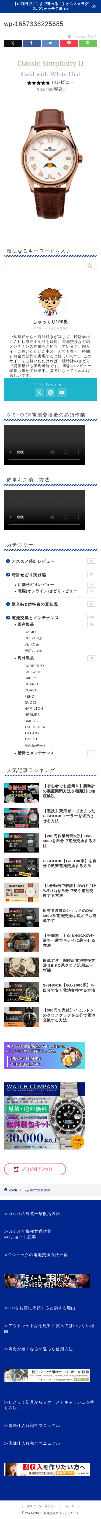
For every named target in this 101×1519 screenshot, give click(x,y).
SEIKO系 (32, 644)
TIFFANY (32, 733)
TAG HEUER (35, 727)
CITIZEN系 (34, 638)
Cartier (30, 678)
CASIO (30, 632)
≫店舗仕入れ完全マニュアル (32, 1443)
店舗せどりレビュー (56, 585)
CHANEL (32, 684)
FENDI (30, 696)
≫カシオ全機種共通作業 (27, 1231)
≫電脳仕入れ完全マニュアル (32, 1425)
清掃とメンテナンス (56, 753)
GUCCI (30, 703)
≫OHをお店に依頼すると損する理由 (39, 1308)
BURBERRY (34, 666)
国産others (33, 650)
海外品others (35, 745)
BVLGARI (32, 672)
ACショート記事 (20, 1237)
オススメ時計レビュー (53, 561)
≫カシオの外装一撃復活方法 (32, 1213)
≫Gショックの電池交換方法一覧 (36, 1254)
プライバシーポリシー (41, 1506)
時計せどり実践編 (53, 574)
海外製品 (56, 658)
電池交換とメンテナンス (53, 617)
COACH (31, 690)
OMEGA (31, 721)
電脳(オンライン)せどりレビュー (56, 591)
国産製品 (56, 624)
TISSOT (31, 739)
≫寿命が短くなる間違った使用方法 (38, 1349)
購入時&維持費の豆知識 (53, 604)
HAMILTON (34, 708)
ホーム (69, 1506)
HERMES (32, 715)
